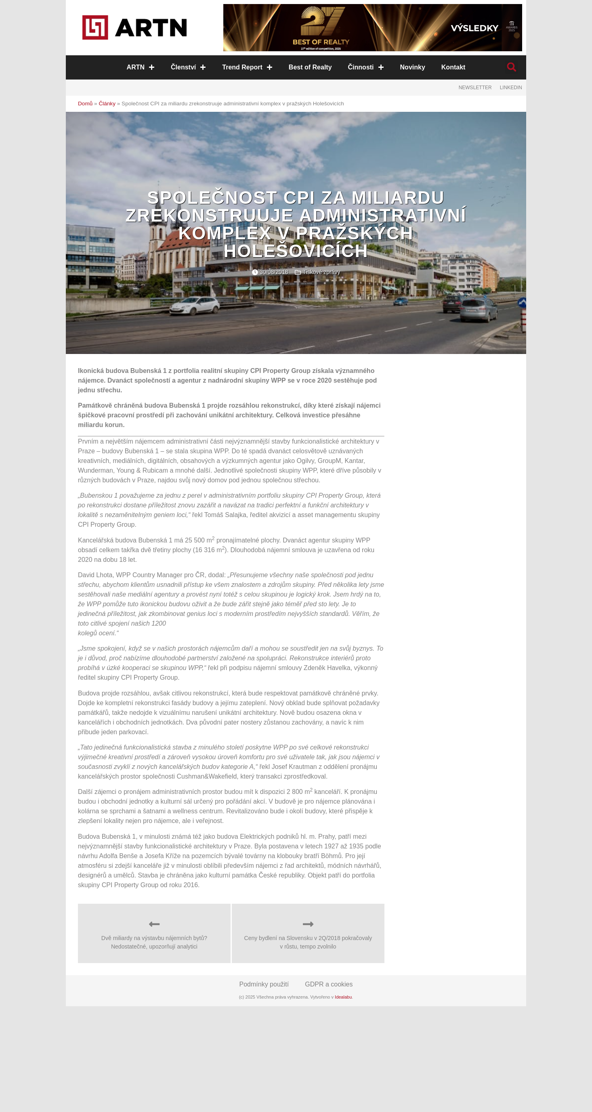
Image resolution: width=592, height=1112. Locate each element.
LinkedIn (511, 87)
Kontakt (453, 67)
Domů (85, 104)
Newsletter (475, 87)
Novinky (412, 67)
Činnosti (366, 67)
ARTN (141, 67)
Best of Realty (310, 67)
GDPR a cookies (329, 984)
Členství (188, 67)
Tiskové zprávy (321, 272)
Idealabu (343, 997)
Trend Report (248, 67)
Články (107, 104)
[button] (511, 67)
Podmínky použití (264, 984)
